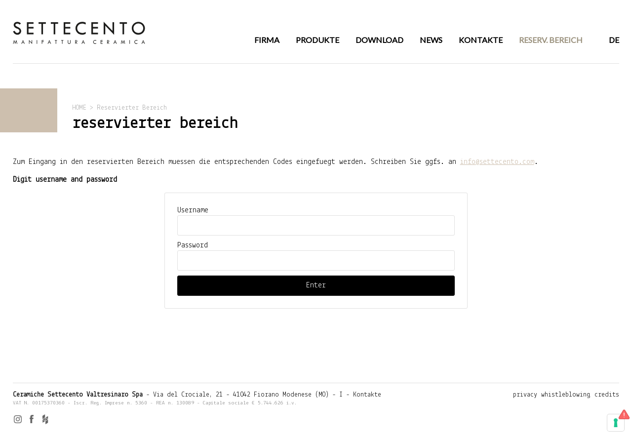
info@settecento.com (497, 162)
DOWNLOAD (379, 39)
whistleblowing (566, 395)
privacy (525, 395)
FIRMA (266, 39)
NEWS (431, 39)
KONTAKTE (481, 39)
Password (192, 245)
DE (614, 39)
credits (606, 395)
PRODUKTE (317, 39)
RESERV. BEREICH (551, 39)
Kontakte (367, 395)
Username (192, 210)
